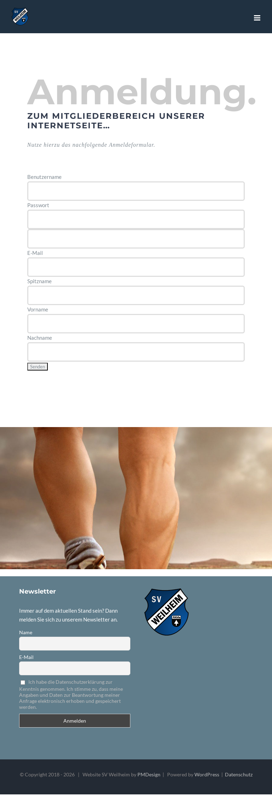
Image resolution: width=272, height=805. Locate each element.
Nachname (39, 337)
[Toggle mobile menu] (257, 18)
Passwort (38, 205)
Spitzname (39, 281)
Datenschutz (239, 774)
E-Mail (35, 253)
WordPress (206, 774)
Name (25, 632)
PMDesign (148, 774)
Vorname (37, 309)
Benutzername (44, 177)
